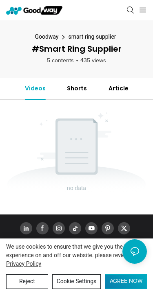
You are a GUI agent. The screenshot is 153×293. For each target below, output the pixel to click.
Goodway (46, 36)
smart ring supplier (92, 36)
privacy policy (23, 263)
